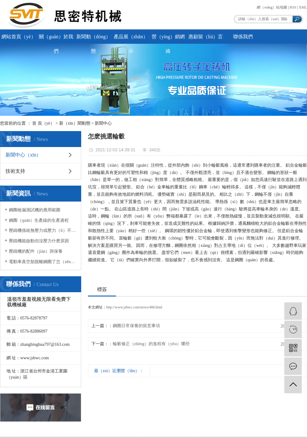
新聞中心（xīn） (23, 154)
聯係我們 (243, 36)
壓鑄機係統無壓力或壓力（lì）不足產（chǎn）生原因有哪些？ (43, 230)
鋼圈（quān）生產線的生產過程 (39, 220)
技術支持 (15, 171)
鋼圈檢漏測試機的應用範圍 (34, 210)
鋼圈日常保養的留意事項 (136, 325)
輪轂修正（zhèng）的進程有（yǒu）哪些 (151, 344)
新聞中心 (103, 123)
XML (303, 7)
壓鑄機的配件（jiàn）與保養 (36, 251)
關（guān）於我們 (56, 39)
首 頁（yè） (43, 123)
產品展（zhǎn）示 (131, 39)
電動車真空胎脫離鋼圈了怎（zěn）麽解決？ (43, 261)
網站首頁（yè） (19, 36)
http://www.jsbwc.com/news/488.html (134, 307)
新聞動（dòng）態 (93, 39)
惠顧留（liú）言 (205, 36)
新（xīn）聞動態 (74, 123)
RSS (293, 7)
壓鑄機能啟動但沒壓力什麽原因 (39, 241)
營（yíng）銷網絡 (168, 39)
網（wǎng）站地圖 (272, 7)
